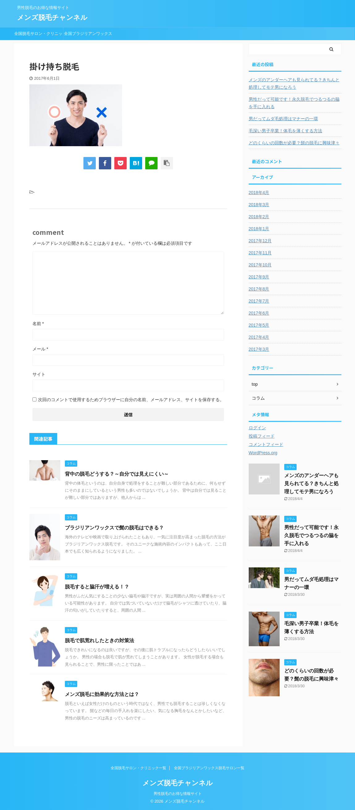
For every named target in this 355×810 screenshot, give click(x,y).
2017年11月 (260, 252)
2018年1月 (259, 228)
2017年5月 (259, 325)
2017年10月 (260, 264)
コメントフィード (266, 444)
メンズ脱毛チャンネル (52, 17)
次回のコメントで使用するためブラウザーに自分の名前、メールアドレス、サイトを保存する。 (131, 399)
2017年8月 (259, 288)
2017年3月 (259, 349)
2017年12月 (260, 240)
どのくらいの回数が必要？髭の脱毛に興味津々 (294, 142)
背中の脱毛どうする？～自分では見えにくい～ (117, 474)
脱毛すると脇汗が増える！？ (97, 586)
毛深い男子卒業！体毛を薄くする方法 (285, 130)
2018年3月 (259, 204)
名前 (38, 323)
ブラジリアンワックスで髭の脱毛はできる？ (114, 527)
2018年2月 (259, 216)
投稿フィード (262, 436)
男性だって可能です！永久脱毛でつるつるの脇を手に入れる (294, 103)
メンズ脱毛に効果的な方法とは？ (102, 694)
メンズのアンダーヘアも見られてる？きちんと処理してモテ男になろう (294, 83)
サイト (38, 374)
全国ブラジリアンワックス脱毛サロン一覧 (88, 35)
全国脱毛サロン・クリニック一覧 (38, 35)
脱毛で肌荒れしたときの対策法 (99, 640)
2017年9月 (259, 276)
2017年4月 (259, 337)
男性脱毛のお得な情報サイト (178, 793)
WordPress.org (263, 452)
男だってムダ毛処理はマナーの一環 (283, 118)
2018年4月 (259, 192)
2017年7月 (259, 301)
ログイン (257, 427)
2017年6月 (259, 313)
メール (40, 348)
